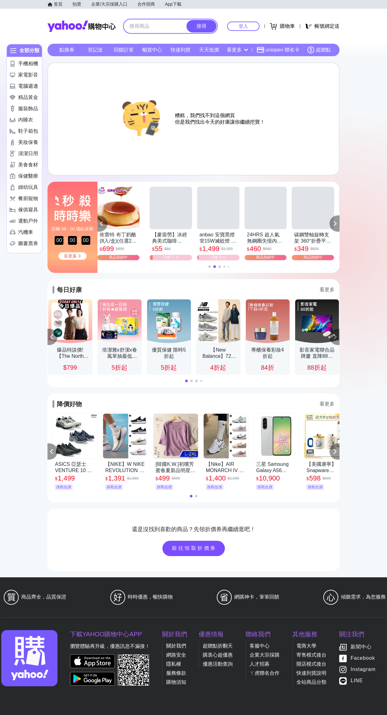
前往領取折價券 (194, 548)
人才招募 (260, 664)
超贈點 (319, 50)
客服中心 (260, 645)
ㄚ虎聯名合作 (265, 673)
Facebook (362, 658)
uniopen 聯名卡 (278, 50)
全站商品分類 (311, 682)
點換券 (66, 49)
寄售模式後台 (311, 655)
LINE (356, 680)
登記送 (95, 49)
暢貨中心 (152, 49)
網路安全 (176, 655)
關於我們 (176, 645)
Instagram (362, 669)
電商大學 (306, 645)
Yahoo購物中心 (81, 26)
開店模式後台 (311, 664)
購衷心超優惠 (218, 655)
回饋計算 (124, 49)
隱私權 (173, 664)
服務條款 (176, 673)
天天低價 (209, 49)
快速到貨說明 (311, 673)
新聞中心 (361, 646)
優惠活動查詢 (218, 664)
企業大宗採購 (265, 655)
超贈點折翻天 (218, 645)
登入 (243, 26)
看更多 (237, 49)
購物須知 (176, 682)
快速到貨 (181, 49)
